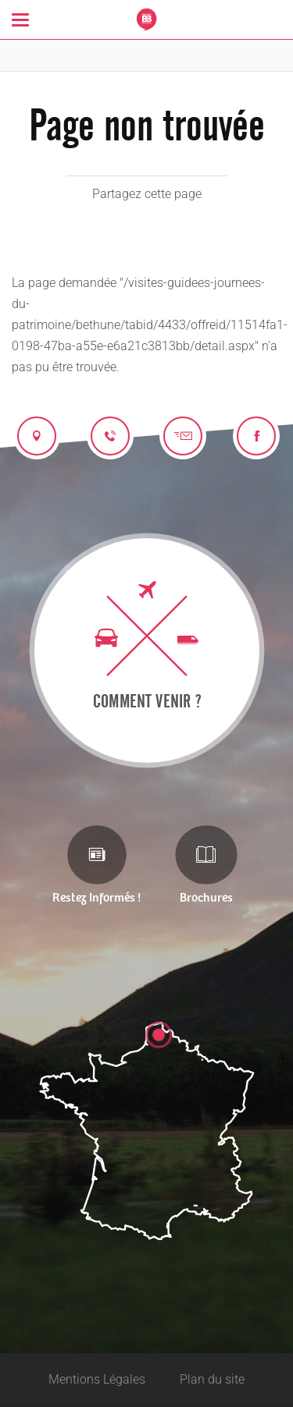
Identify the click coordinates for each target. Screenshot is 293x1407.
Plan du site (212, 1379)
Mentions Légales (96, 1379)
